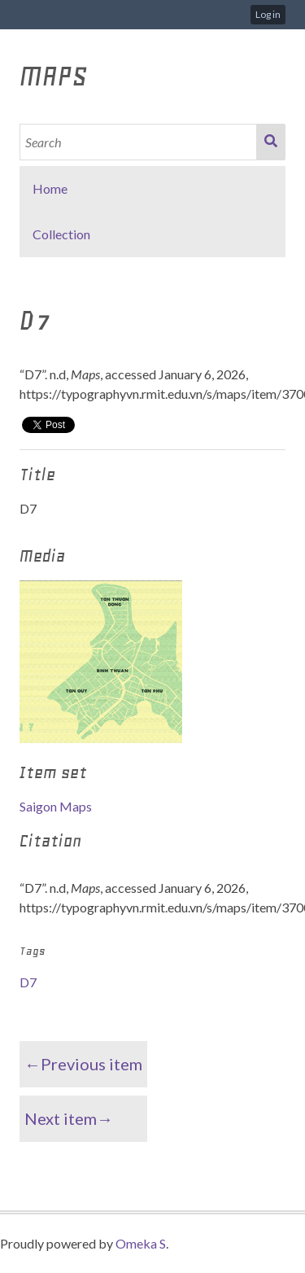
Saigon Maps (56, 806)
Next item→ (68, 1118)
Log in (268, 14)
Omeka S (140, 1243)
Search (270, 142)
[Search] (139, 142)
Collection (61, 234)
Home (50, 188)
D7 (28, 982)
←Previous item (83, 1064)
